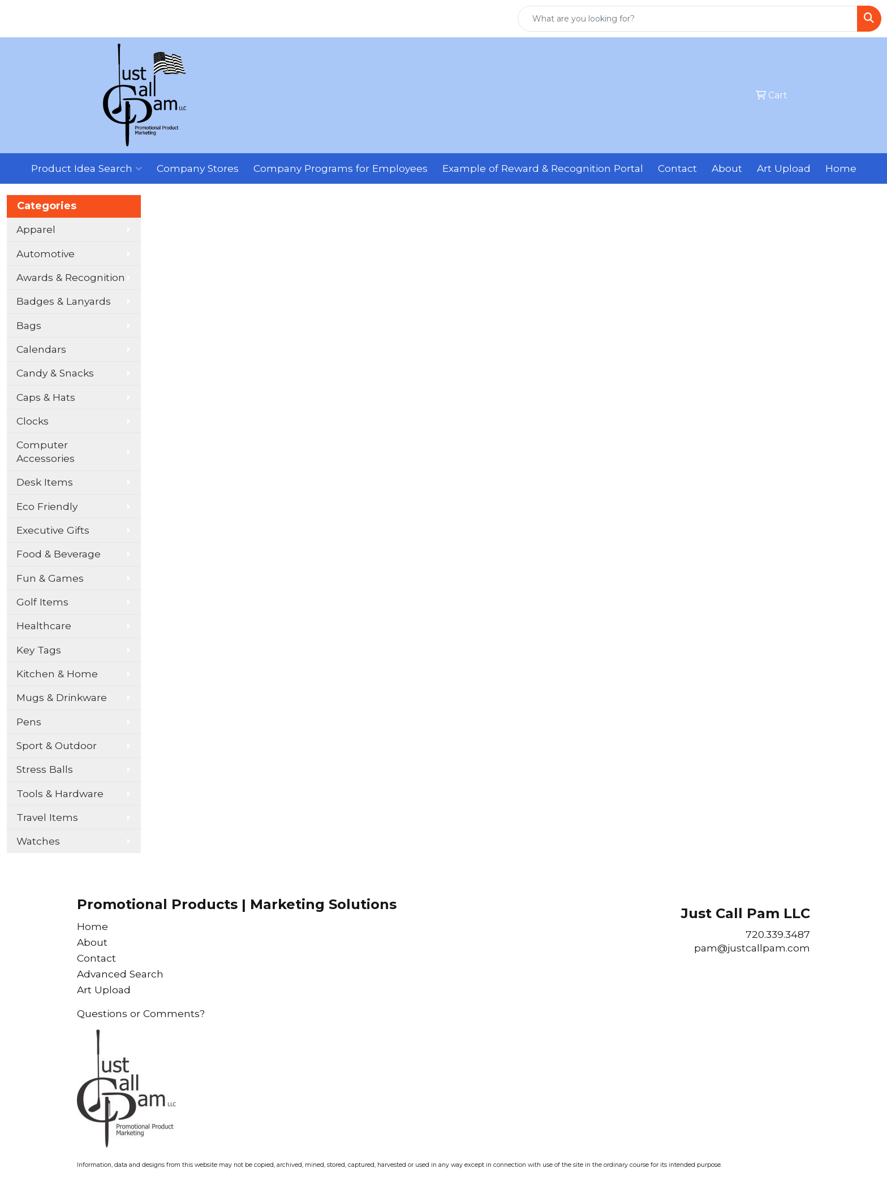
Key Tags (38, 650)
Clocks (32, 421)
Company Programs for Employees (340, 168)
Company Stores (198, 168)
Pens (28, 722)
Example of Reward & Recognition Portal (542, 168)
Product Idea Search (86, 168)
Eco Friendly (46, 506)
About (727, 168)
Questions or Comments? (141, 1013)
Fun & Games (50, 578)
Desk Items (44, 482)
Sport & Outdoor (56, 745)
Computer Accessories (45, 451)
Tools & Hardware (60, 793)
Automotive (45, 253)
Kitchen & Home (57, 674)
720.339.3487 (778, 934)
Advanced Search (120, 974)
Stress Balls (44, 769)
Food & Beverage (58, 554)
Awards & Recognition (70, 277)
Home (840, 168)
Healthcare (43, 625)
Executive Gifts (52, 530)
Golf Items (42, 602)
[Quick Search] (688, 19)
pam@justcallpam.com (752, 948)
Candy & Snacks (55, 373)
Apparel (35, 229)
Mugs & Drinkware (61, 697)
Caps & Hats (45, 397)
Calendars (41, 349)
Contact (677, 168)
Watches (38, 841)
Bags (28, 325)
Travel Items (47, 817)
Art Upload (784, 168)
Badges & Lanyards (63, 301)
